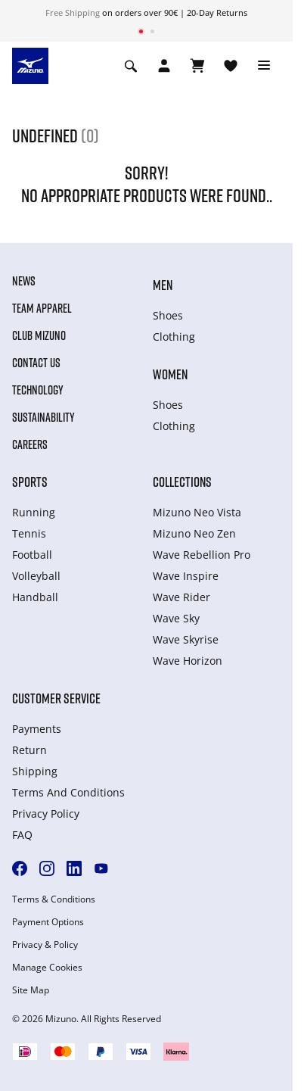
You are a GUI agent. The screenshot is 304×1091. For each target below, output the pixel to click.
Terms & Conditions (53, 899)
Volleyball (36, 576)
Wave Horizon (187, 660)
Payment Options (48, 922)
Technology (38, 389)
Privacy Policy (45, 813)
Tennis (29, 533)
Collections (182, 481)
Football (32, 554)
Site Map (30, 990)
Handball (35, 597)
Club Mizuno (39, 335)
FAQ (22, 835)
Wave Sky (176, 618)
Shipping (34, 771)
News (24, 280)
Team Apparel (42, 308)
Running (33, 512)
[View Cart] (197, 66)
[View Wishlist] (230, 66)
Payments (36, 729)
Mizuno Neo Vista (197, 512)
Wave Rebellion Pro (201, 554)
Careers (30, 444)
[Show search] (130, 66)
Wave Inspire (186, 576)
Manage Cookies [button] (47, 967)
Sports (30, 481)
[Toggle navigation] (264, 66)
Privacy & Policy (45, 945)
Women (170, 374)
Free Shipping (72, 12)
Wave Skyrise (186, 639)
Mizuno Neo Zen (194, 533)
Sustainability (43, 417)
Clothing (174, 336)
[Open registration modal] (164, 66)
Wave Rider (181, 597)
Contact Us (36, 362)
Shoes (168, 315)
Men (162, 284)
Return (29, 750)
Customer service (56, 698)
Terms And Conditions (68, 792)
